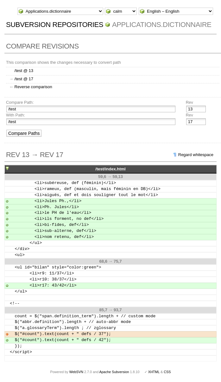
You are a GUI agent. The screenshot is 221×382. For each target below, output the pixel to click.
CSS (167, 372)
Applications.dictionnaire (162, 25)
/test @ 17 (24, 78)
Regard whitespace (195, 154)
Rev (189, 102)
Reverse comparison (33, 86)
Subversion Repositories (54, 25)
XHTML (154, 372)
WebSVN (76, 372)
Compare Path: (20, 102)
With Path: (15, 115)
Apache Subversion (114, 372)
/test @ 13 (24, 70)
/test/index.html (110, 169)
